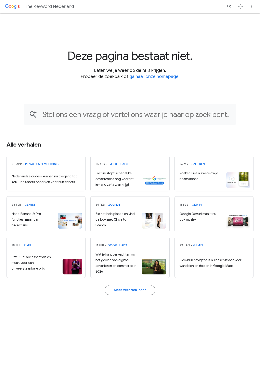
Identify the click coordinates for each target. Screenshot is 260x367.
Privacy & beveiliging (42, 164)
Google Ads (118, 164)
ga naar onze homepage (154, 76)
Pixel (27, 245)
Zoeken (199, 164)
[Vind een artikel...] (136, 114)
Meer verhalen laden (130, 290)
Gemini (30, 204)
